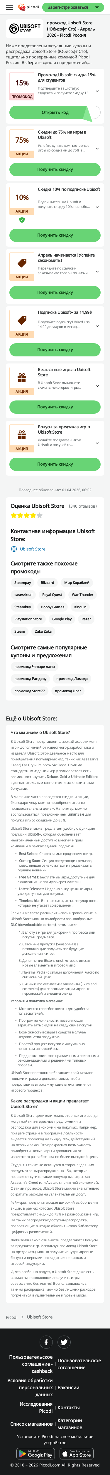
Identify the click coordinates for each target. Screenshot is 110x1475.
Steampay (22, 582)
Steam (19, 631)
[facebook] (46, 1342)
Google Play (62, 619)
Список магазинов (31, 1424)
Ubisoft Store (32, 549)
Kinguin (80, 607)
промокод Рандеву (30, 678)
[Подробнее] (97, 91)
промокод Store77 (29, 690)
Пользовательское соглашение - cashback (31, 1364)
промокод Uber (68, 690)
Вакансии (68, 1387)
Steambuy (22, 607)
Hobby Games (52, 607)
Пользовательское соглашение (79, 1364)
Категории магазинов (69, 1424)
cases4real (23, 594)
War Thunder (82, 594)
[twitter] (64, 1342)
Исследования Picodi (36, 1407)
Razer (86, 619)
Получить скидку (55, 169)
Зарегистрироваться (68, 7)
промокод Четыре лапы (34, 666)
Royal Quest (52, 594)
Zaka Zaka (43, 631)
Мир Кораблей (76, 582)
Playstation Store (28, 619)
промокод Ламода (71, 678)
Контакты (68, 1407)
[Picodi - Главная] (28, 7)
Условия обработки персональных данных (30, 1387)
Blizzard (47, 582)
